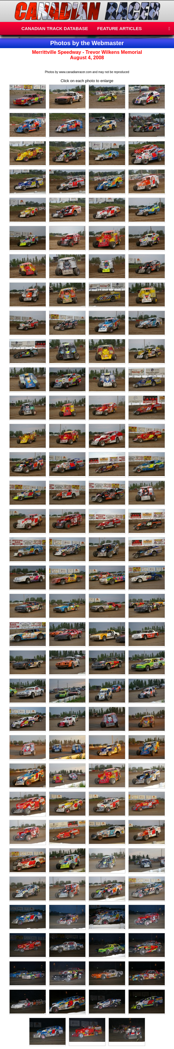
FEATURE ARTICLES (119, 28)
